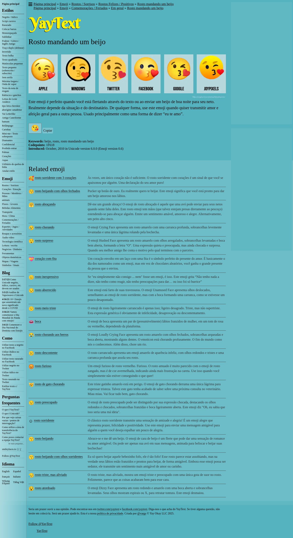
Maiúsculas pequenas (12, 63)
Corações (6, 156)
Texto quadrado (9, 59)
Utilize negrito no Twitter (10, 367)
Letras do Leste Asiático (9, 100)
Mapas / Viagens (10, 261)
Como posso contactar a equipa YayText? (13, 438)
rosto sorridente (44, 420)
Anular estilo (8, 170)
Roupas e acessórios (12, 233)
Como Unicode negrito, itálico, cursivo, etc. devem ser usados (11, 284)
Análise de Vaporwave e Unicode (13, 294)
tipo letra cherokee (11, 106)
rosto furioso (43, 366)
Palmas (5, 152)
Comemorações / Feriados (10, 221)
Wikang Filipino (6, 482)
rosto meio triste (45, 308)
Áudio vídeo (8, 237)
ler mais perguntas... (16, 443)
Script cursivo (9, 21)
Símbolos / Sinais (10, 265)
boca (38, 321)
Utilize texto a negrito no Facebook (12, 346)
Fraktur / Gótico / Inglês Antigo (10, 42)
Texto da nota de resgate (10, 89)
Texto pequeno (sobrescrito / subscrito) (9, 70)
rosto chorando (44, 227)
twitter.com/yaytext (108, 509)
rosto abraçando (45, 204)
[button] (30, 4)
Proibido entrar (9, 148)
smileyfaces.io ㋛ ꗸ (11, 449)
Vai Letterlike (8, 113)
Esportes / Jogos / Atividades (10, 228)
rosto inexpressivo (47, 276)
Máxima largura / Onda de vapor (10, 83)
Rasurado (6, 25)
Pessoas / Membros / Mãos (12, 195)
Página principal (10, 3)
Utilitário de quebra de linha (13, 165)
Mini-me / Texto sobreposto (10, 135)
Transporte (7, 212)
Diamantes (7, 140)
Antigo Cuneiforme (11, 117)
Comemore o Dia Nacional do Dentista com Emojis (12, 327)
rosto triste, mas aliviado (51, 474)
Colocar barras (9, 29)
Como (7, 338)
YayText (42, 530)
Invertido (6, 51)
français (6, 476)
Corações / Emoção (11, 189)
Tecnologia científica (12, 241)
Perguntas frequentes (11, 400)
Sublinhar (7, 36)
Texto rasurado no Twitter (11, 381)
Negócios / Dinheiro (12, 249)
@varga (141, 513)
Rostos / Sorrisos (10, 185)
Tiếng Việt (18, 482)
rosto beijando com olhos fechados (57, 191)
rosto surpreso (44, 240)
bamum (5, 121)
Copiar (47, 130)
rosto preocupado (46, 402)
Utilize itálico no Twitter (10, 374)
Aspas (5, 160)
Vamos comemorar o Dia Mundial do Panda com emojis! (11, 316)
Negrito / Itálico (10, 17)
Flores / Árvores (10, 204)
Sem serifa (7, 77)
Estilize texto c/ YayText (9, 388)
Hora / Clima (8, 216)
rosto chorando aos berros (51, 334)
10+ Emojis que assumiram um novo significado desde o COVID (11, 303)
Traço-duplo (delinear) (13, 47)
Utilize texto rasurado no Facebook (12, 360)
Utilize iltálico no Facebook (10, 353)
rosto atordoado (45, 488)
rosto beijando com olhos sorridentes (59, 456)
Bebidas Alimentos (11, 208)
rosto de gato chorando (49, 384)
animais (6, 200)
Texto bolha (8, 55)
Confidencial (8, 144)
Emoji (7, 178)
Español (17, 471)
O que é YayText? (10, 409)
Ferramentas (8, 253)
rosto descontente (46, 352)
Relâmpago (7, 125)
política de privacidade (110, 513)
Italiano (17, 476)
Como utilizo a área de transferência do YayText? (13, 430)
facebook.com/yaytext (134, 509)
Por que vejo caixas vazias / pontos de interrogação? (11, 420)
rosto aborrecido (45, 290)
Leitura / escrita (9, 245)
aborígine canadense (12, 109)
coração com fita (46, 258)
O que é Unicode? (11, 413)
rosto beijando (44, 438)
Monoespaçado (9, 33)
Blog (6, 273)
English (6, 471)
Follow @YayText (11, 455)
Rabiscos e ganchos (11, 95)
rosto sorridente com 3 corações (55, 177)
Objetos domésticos (11, 257)
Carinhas (6, 129)
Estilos (8, 10)
